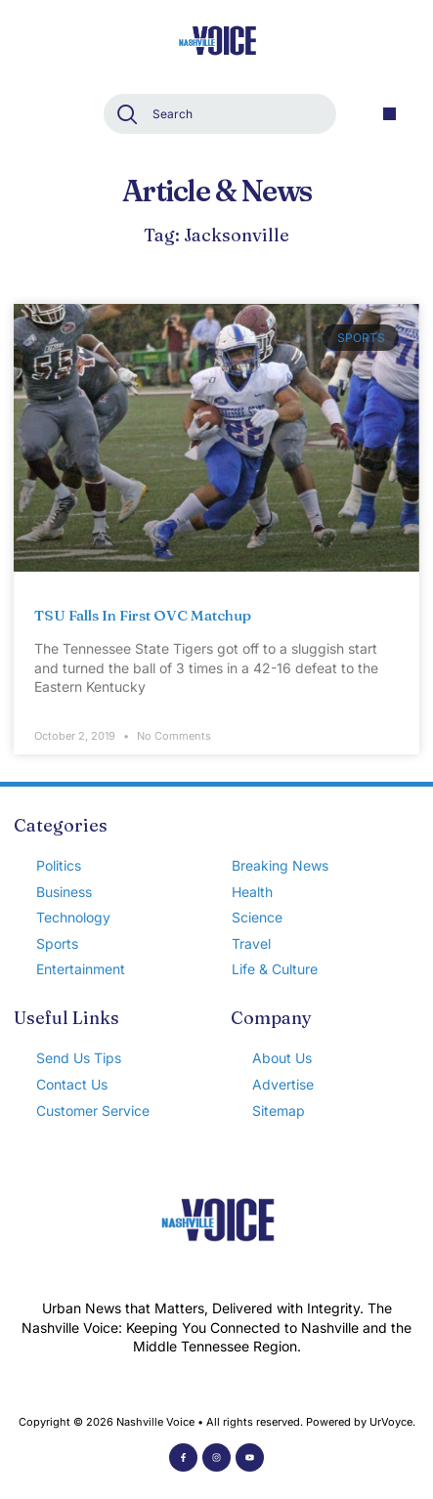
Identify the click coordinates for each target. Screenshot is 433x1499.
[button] (389, 113)
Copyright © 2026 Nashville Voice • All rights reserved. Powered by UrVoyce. (217, 1422)
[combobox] (220, 114)
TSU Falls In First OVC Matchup (142, 615)
